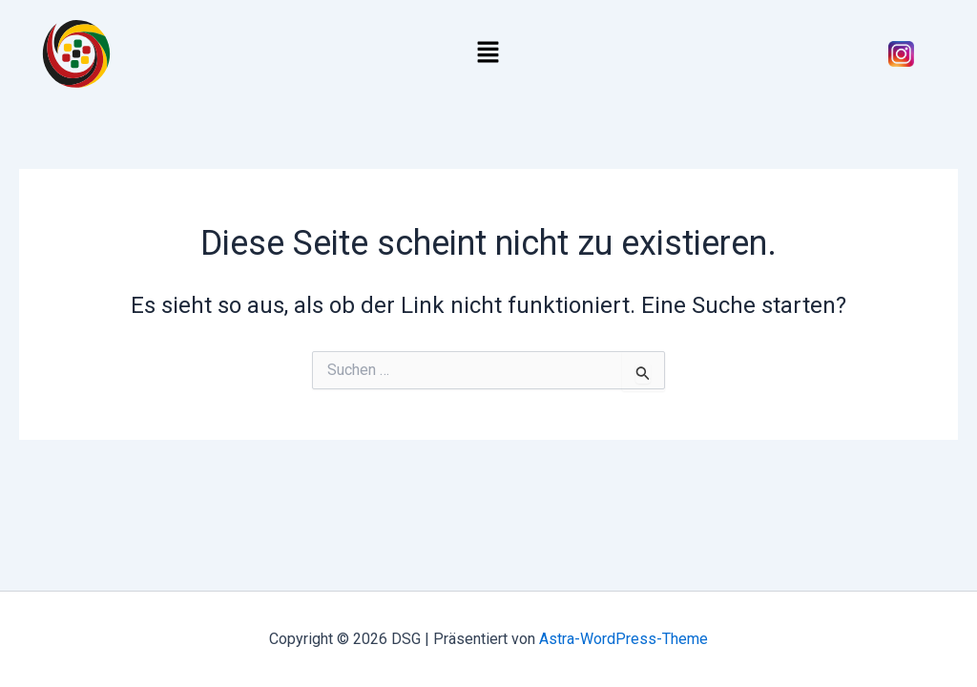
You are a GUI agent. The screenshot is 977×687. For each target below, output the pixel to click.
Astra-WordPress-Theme (623, 639)
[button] (488, 53)
